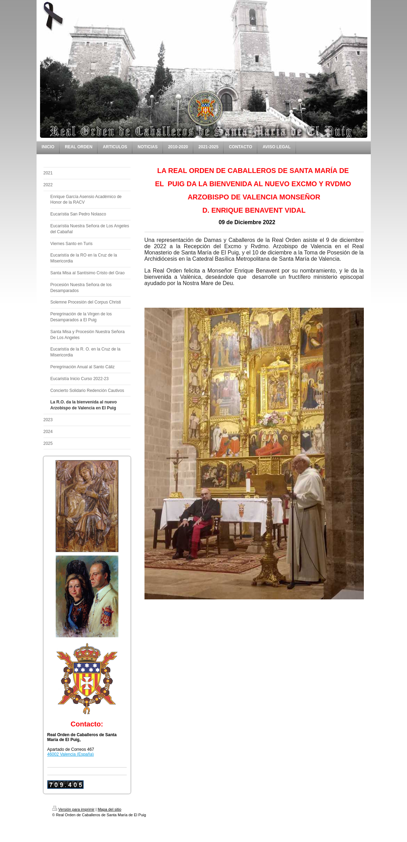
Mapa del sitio (109, 809)
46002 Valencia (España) (70, 754)
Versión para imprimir (73, 809)
